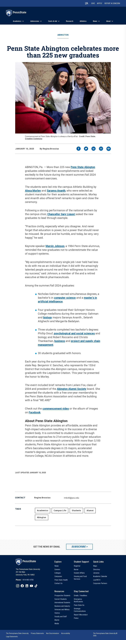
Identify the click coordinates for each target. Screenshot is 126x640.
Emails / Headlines (80, 595)
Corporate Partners (100, 583)
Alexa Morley (33, 190)
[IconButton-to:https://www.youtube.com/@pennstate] (31, 586)
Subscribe (78, 546)
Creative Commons (33, 139)
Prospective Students (62, 595)
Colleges (57, 573)
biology (47, 317)
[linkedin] (93, 149)
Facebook (34, 412)
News (95, 21)
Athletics (83, 21)
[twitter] (86, 149)
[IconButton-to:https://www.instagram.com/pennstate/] (17, 586)
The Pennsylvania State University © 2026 (105, 634)
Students (76, 510)
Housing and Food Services (80, 577)
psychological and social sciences (74, 333)
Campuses (58, 576)
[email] (101, 149)
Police (76, 618)
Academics (17, 21)
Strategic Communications (80, 610)
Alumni (90, 510)
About (108, 21)
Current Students (60, 599)
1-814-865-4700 (28, 580)
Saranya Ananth (56, 190)
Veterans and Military (62, 609)
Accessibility (65, 633)
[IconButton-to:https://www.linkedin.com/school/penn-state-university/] (27, 586)
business (59, 341)
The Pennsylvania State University (17, 633)
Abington (63, 35)
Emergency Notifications (78, 600)
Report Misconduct (81, 615)
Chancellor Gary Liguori (61, 214)
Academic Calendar (100, 576)
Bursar (76, 569)
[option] (25, 579)
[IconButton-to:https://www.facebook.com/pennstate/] (22, 586)
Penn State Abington (83, 167)
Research (69, 21)
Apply (99, 3)
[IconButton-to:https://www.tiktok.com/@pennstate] (36, 586)
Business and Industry (62, 606)
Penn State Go (79, 605)
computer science (65, 297)
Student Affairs (79, 573)
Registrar (77, 566)
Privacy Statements (37, 633)
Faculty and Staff (60, 616)
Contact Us (58, 583)
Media (56, 623)
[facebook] (78, 149)
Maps (95, 566)
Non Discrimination (52, 633)
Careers (57, 569)
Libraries (96, 573)
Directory (96, 569)
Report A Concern (112, 3)
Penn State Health (61, 580)
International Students (62, 602)
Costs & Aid (52, 21)
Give (93, 3)
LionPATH (96, 580)
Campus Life (60, 510)
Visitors (57, 613)
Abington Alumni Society (71, 388)
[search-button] (86, 3)
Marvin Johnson (55, 246)
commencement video (55, 408)
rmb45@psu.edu (71, 498)
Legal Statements (12, 636)
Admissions (34, 21)
